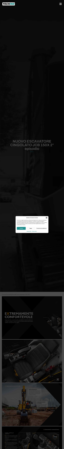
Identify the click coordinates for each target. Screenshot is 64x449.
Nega (31, 228)
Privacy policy (34, 231)
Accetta (21, 228)
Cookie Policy (29, 231)
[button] (46, 217)
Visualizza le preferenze (41, 228)
